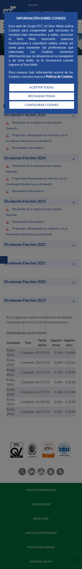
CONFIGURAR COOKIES (41, 105)
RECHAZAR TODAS (41, 96)
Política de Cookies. (59, 76)
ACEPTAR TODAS (41, 87)
